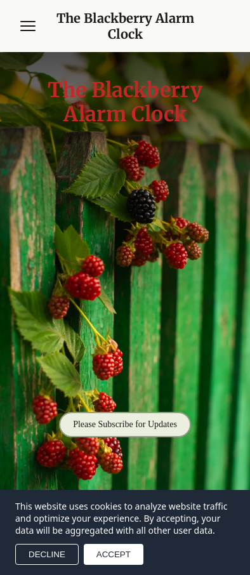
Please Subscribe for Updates (125, 424)
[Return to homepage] (125, 26)
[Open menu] (28, 26)
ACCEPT (113, 554)
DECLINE (47, 554)
